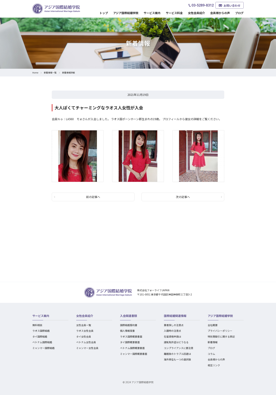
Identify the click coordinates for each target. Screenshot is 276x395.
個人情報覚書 (127, 330)
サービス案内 (152, 13)
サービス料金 (174, 13)
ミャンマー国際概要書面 (133, 354)
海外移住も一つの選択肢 (177, 359)
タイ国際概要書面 (130, 342)
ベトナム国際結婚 (42, 342)
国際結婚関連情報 (175, 316)
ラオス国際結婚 (41, 330)
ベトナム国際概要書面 (132, 348)
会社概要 (213, 325)
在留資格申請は (172, 336)
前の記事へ (93, 197)
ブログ (239, 13)
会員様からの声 (220, 13)
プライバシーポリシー (220, 330)
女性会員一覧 (83, 325)
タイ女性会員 (83, 336)
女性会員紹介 (196, 13)
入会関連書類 (128, 316)
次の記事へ (183, 197)
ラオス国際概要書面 (131, 336)
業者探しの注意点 (174, 325)
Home (35, 72)
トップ (103, 13)
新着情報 (213, 342)
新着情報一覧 (50, 72)
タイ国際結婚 (39, 336)
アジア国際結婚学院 (125, 13)
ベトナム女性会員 (86, 342)
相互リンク (214, 365)
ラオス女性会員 (84, 330)
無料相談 (37, 325)
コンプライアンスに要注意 (178, 348)
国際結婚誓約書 (128, 325)
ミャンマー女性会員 (87, 348)
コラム (211, 354)
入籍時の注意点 (172, 330)
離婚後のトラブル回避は (177, 354)
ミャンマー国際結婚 (43, 348)
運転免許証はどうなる (176, 342)
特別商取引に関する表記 (221, 336)
